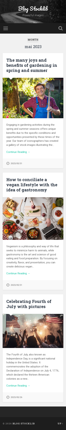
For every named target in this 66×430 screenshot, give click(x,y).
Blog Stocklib (33, 8)
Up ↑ (60, 423)
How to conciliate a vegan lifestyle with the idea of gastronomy (31, 185)
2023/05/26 (16, 397)
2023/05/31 (16, 163)
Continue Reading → (18, 152)
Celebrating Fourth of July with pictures (28, 304)
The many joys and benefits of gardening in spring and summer (31, 65)
